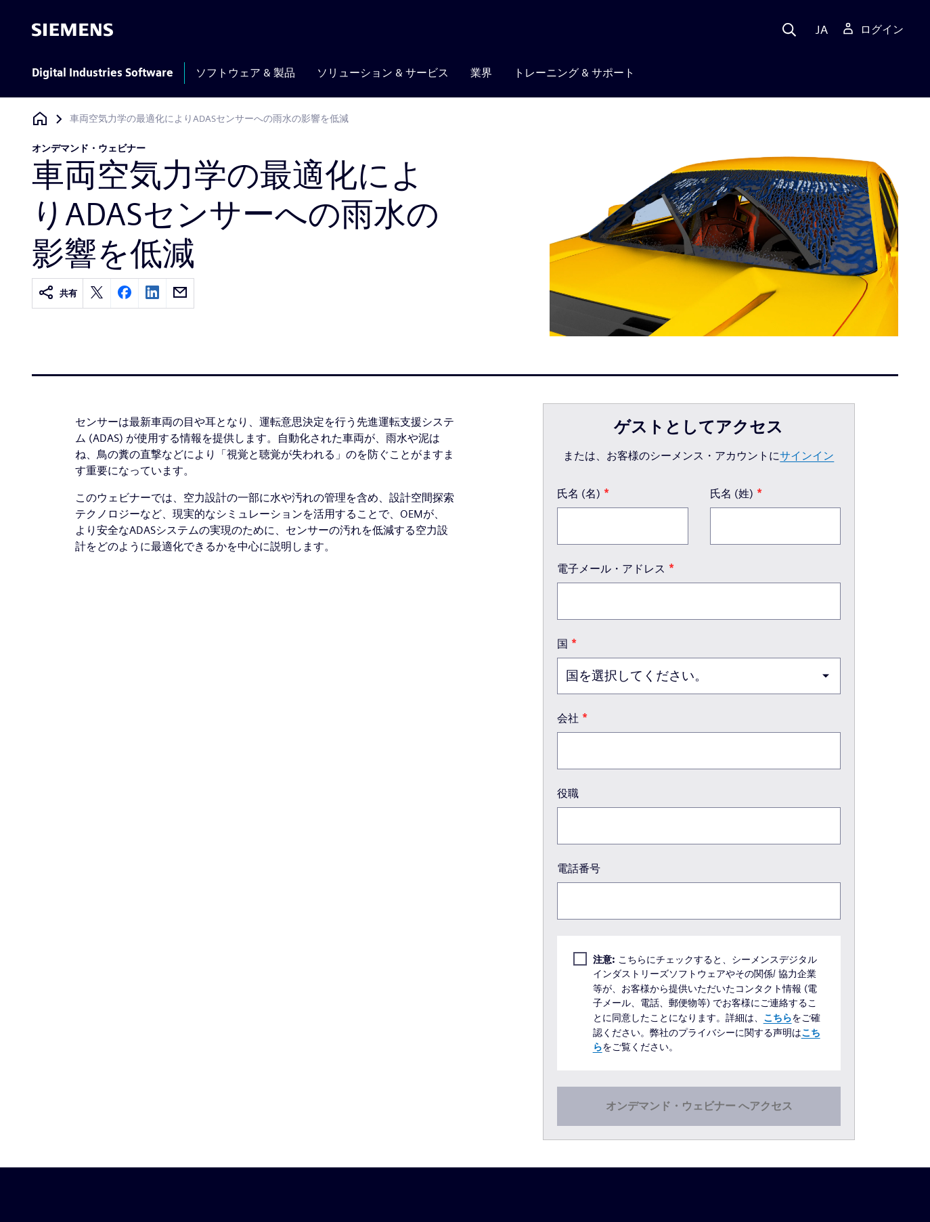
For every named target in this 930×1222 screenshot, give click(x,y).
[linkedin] (152, 293)
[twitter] (96, 293)
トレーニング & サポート (574, 72)
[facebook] (124, 293)
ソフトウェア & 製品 (245, 72)
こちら (777, 1017)
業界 (481, 72)
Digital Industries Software (102, 72)
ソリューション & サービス (383, 72)
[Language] (818, 29)
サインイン (807, 455)
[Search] (789, 30)
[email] (180, 293)
